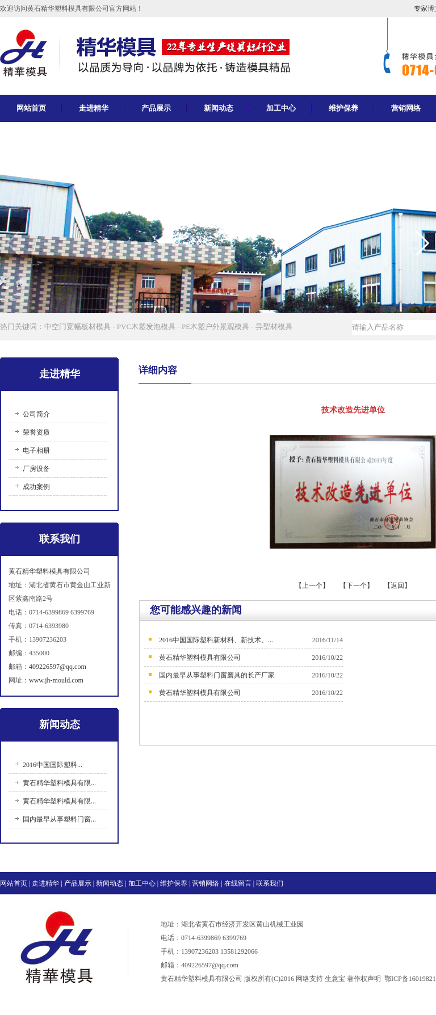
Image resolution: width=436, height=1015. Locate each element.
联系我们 (269, 883)
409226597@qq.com (57, 667)
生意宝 (335, 979)
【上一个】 (313, 585)
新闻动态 (218, 108)
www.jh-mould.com (56, 680)
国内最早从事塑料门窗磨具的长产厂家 (217, 675)
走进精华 (93, 108)
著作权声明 (364, 979)
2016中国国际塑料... (52, 765)
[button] (422, 243)
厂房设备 (36, 469)
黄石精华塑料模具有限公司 (49, 571)
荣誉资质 (36, 432)
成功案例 (36, 487)
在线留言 (237, 883)
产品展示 (156, 108)
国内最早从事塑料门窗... (59, 819)
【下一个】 (356, 585)
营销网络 (205, 883)
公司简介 (36, 414)
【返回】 (397, 585)
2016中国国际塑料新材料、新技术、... (216, 640)
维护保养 (343, 108)
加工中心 (281, 108)
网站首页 (31, 108)
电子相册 (36, 450)
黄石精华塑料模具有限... (59, 783)
